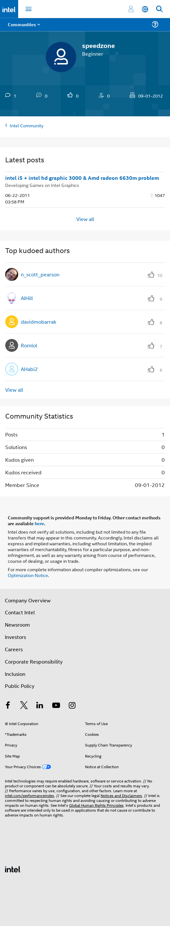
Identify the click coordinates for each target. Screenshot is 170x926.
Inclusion (15, 673)
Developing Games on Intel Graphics (42, 184)
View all (85, 219)
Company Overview (28, 600)
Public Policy (19, 685)
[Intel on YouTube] (56, 706)
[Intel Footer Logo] (13, 868)
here (39, 523)
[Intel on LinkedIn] (39, 706)
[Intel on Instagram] (72, 706)
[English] (145, 9)
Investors (15, 637)
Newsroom (17, 624)
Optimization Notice (28, 575)
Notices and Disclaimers (121, 795)
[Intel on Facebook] (7, 706)
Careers (14, 649)
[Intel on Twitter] (24, 706)
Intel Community (26, 125)
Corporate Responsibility (34, 661)
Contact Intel (20, 612)
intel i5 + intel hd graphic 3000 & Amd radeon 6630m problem (82, 177)
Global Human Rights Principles (96, 805)
